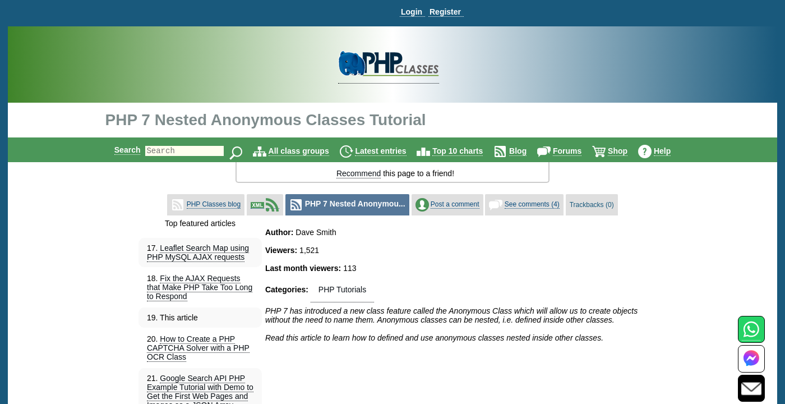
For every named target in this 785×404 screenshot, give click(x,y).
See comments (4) (532, 204)
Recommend (358, 173)
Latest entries (389, 150)
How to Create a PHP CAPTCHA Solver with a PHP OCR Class (198, 347)
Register (445, 11)
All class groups (308, 150)
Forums (576, 150)
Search (118, 149)
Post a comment (455, 204)
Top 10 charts (467, 150)
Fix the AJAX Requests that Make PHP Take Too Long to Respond (199, 287)
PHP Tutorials (342, 289)
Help (671, 150)
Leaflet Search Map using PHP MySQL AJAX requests (198, 252)
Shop (627, 150)
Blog (527, 150)
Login (411, 11)
